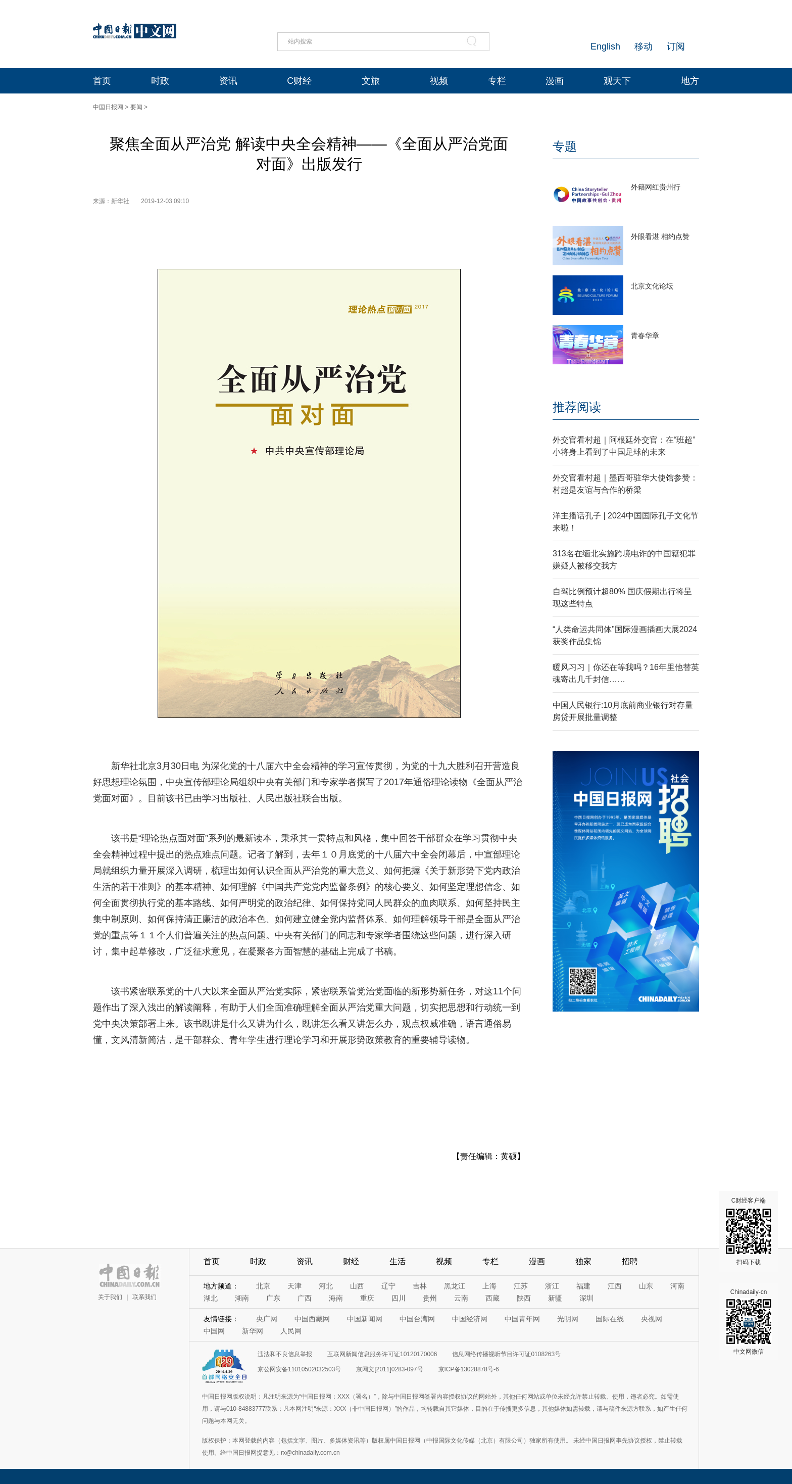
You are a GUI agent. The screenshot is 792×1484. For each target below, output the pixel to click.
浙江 (552, 1286)
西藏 (492, 1298)
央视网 (651, 1319)
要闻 (136, 107)
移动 (643, 46)
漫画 (555, 81)
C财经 (299, 81)
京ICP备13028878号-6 (468, 1369)
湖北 (211, 1298)
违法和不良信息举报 (285, 1354)
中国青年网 (522, 1319)
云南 (461, 1298)
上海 (489, 1286)
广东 (273, 1298)
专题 (565, 146)
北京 (263, 1286)
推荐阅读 (577, 407)
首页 (102, 81)
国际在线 (610, 1319)
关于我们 (110, 1297)
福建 (583, 1286)
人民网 (291, 1331)
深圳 (586, 1298)
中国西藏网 (312, 1319)
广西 (305, 1298)
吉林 (420, 1286)
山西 (357, 1286)
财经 (351, 1261)
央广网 (266, 1319)
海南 (336, 1298)
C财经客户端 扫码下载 (748, 1231)
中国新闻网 (364, 1319)
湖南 (242, 1298)
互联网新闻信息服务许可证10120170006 (382, 1354)
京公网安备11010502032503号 (299, 1369)
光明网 (567, 1319)
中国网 (214, 1331)
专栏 (497, 81)
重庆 (367, 1298)
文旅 (371, 81)
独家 (583, 1261)
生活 (397, 1261)
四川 (398, 1298)
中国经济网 (469, 1319)
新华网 (252, 1331)
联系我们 (144, 1297)
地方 (690, 81)
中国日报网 (108, 107)
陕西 (524, 1298)
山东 (646, 1286)
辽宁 (388, 1286)
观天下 (617, 81)
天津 (294, 1286)
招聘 (630, 1261)
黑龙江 (454, 1286)
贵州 (430, 1298)
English (605, 46)
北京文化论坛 (652, 286)
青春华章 (645, 335)
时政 (160, 81)
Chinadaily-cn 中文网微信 (748, 1321)
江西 (615, 1286)
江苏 (521, 1286)
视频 (439, 81)
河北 (326, 1286)
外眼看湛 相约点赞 (660, 236)
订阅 (676, 46)
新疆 (555, 1298)
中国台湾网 (417, 1319)
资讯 (228, 81)
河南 (677, 1286)
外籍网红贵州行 (655, 187)
